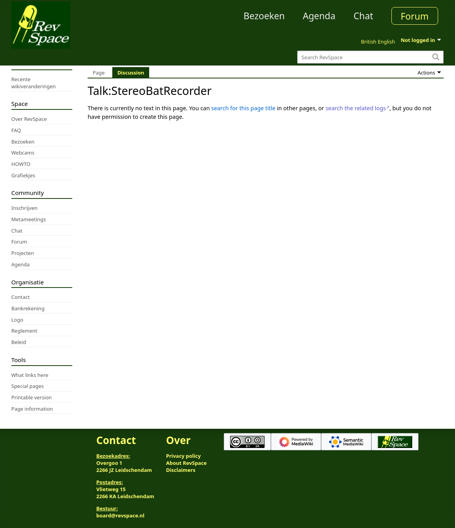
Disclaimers (181, 469)
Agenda (319, 15)
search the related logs (355, 108)
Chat (363, 15)
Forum (415, 16)
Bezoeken (264, 15)
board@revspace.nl (120, 515)
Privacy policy (183, 455)
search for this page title (243, 108)
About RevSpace (186, 462)
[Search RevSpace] (370, 57)
